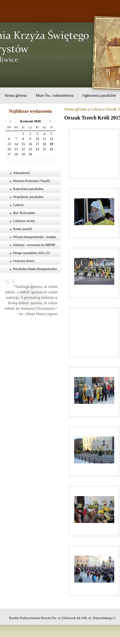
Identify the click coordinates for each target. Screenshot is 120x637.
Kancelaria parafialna (28, 189)
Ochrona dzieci (24, 261)
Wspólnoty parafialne (28, 197)
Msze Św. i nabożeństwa (55, 95)
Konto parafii (22, 229)
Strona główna (15, 95)
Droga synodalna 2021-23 (31, 253)
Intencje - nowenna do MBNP (34, 245)
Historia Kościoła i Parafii (31, 181)
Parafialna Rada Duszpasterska (35, 269)
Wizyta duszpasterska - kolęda (34, 237)
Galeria (18, 205)
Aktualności (21, 173)
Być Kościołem (24, 213)
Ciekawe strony (24, 221)
